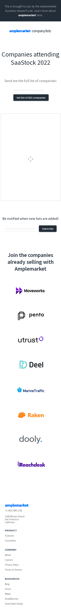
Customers (10, 540)
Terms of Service (13, 569)
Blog (7, 584)
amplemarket (27, 15)
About (8, 555)
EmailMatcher (12, 598)
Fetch (8, 589)
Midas (8, 593)
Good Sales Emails (14, 603)
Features (9, 535)
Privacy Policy (12, 564)
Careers (9, 559)
